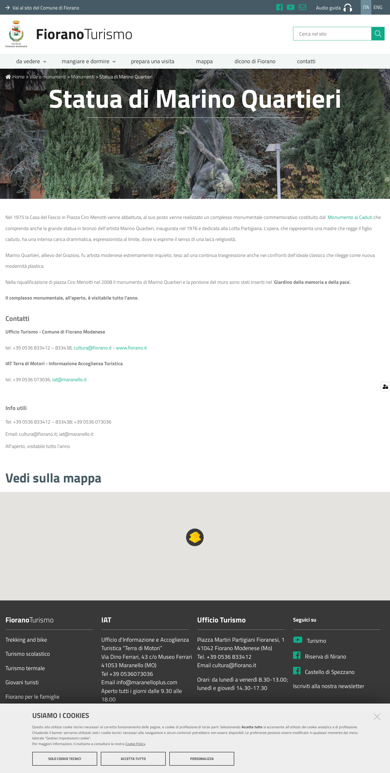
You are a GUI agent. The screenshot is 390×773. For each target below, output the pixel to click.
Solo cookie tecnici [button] (64, 759)
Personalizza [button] (202, 759)
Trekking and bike (26, 644)
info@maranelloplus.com (146, 686)
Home (15, 80)
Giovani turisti (22, 686)
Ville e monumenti (48, 80)
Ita (366, 7)
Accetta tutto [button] (133, 759)
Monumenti (83, 80)
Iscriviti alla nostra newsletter (328, 690)
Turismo (316, 645)
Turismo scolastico (27, 658)
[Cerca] (378, 36)
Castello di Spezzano (330, 676)
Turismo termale (25, 672)
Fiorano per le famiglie (32, 701)
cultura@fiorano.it (93, 351)
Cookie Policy (135, 744)
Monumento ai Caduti (350, 221)
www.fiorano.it (131, 351)
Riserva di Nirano (325, 660)
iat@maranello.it (69, 383)
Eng (377, 7)
